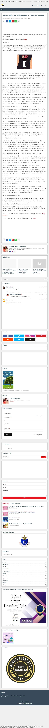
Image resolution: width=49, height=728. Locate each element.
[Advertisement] (10, 469)
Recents (24, 575)
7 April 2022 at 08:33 (42, 287)
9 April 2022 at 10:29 (42, 294)
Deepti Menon (9, 300)
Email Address (7, 417)
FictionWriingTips (24, 571)
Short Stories (24, 578)
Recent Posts (6, 503)
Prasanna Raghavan (8, 18)
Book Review (24, 564)
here (25, 39)
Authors (24, 562)
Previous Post (5, 279)
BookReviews (24, 569)
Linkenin (27, 700)
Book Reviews (24, 566)
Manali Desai (9, 287)
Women (24, 582)
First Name (7, 423)
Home (22, 700)
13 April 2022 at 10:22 (42, 300)
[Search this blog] (22, 457)
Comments (17, 503)
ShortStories (24, 580)
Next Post (45, 279)
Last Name (7, 428)
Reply (7, 290)
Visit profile (12, 401)
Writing (24, 584)
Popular (12, 503)
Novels (24, 573)
